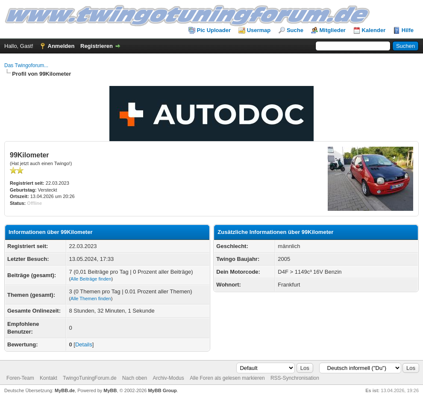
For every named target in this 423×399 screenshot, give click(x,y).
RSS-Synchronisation (294, 378)
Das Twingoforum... (26, 65)
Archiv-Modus (168, 378)
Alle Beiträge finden (90, 278)
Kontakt (48, 378)
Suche (295, 30)
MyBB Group (162, 390)
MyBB (110, 390)
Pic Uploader (214, 30)
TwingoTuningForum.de (90, 378)
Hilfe (408, 30)
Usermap (259, 30)
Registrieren (96, 46)
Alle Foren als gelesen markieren (227, 378)
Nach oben (134, 378)
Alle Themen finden (90, 298)
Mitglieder (333, 30)
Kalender (374, 30)
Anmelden (61, 46)
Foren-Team (20, 378)
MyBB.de (65, 390)
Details (83, 344)
